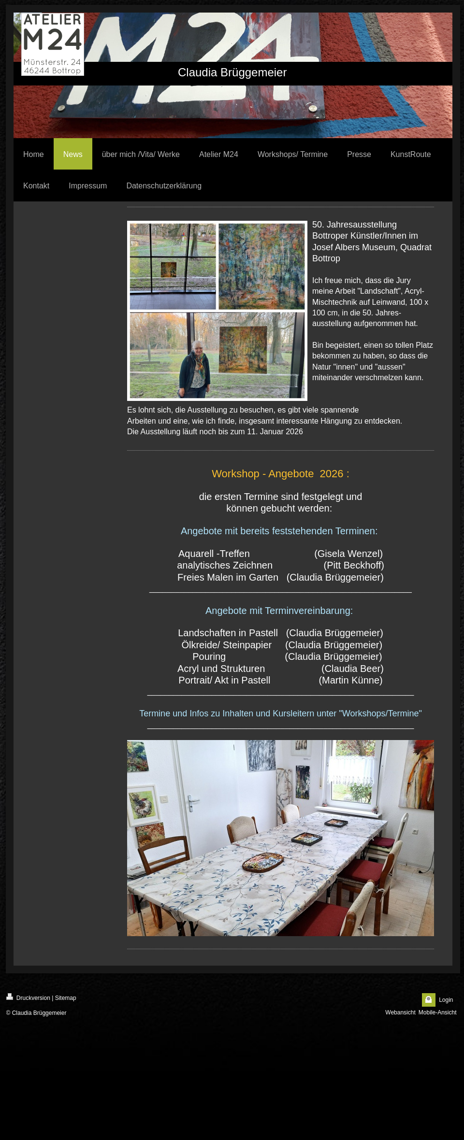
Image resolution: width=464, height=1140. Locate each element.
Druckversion (28, 997)
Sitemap (65, 998)
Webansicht (400, 1012)
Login (446, 1000)
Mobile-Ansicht (438, 1012)
